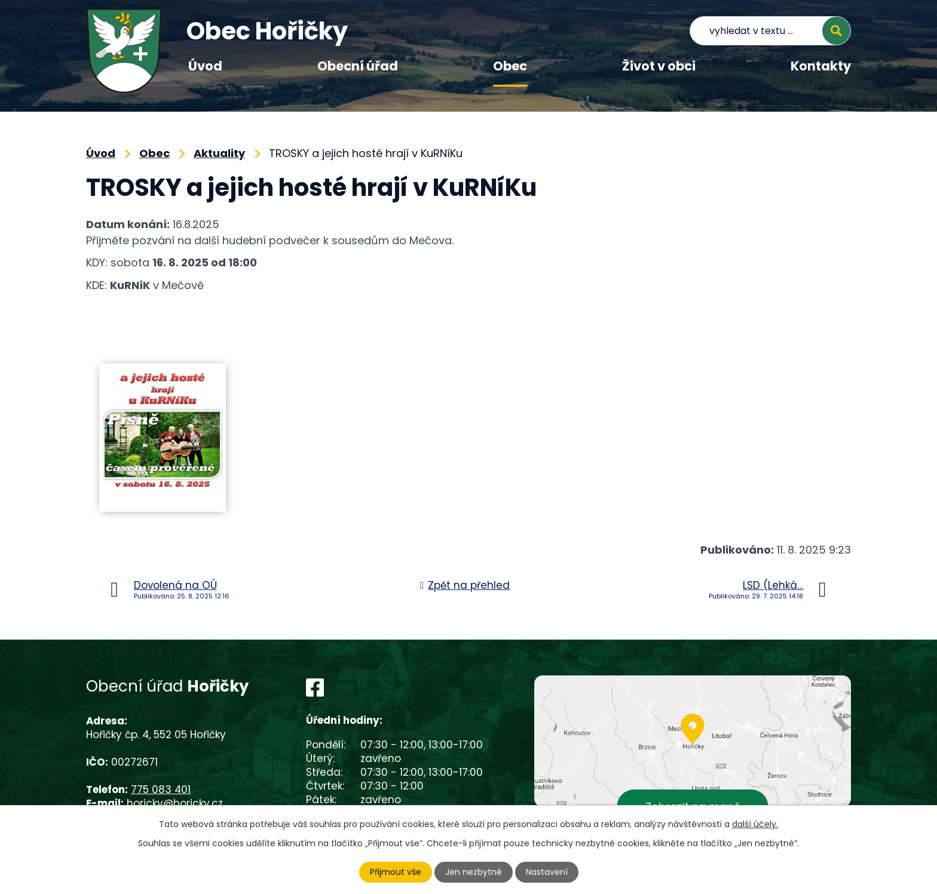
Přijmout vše (395, 872)
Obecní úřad (357, 66)
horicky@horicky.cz (175, 803)
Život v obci (659, 66)
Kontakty (821, 66)
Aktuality (219, 153)
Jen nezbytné (473, 872)
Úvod (205, 66)
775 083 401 (161, 789)
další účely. (755, 824)
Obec (510, 66)
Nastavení (547, 872)
